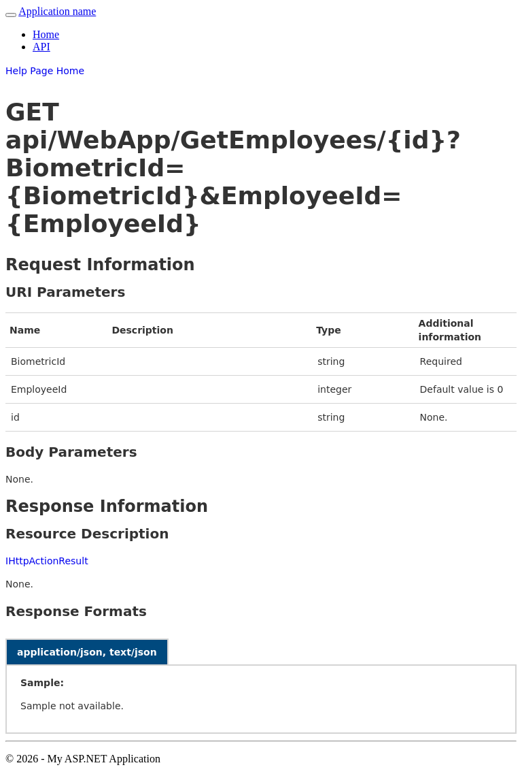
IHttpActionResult (46, 560)
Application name (57, 11)
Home (46, 34)
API (41, 46)
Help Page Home (44, 70)
